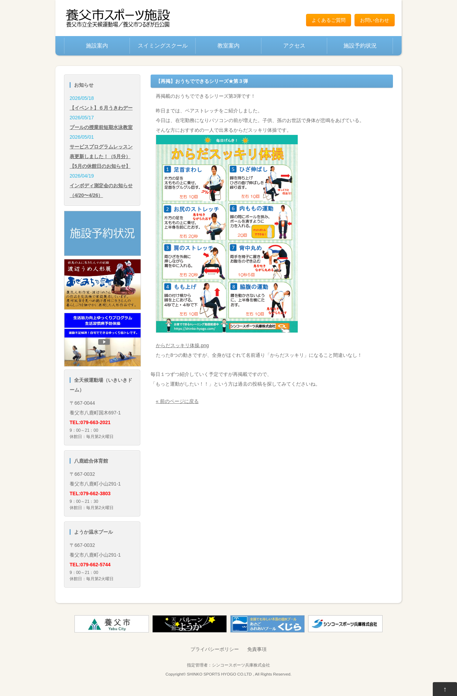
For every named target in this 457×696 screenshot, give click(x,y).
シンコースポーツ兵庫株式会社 (241, 665)
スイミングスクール (163, 46)
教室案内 (228, 46)
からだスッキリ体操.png (182, 345)
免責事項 (257, 649)
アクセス (294, 46)
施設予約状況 (360, 46)
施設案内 (97, 46)
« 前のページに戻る (177, 401)
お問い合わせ (374, 20)
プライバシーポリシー (214, 649)
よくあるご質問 (329, 20)
